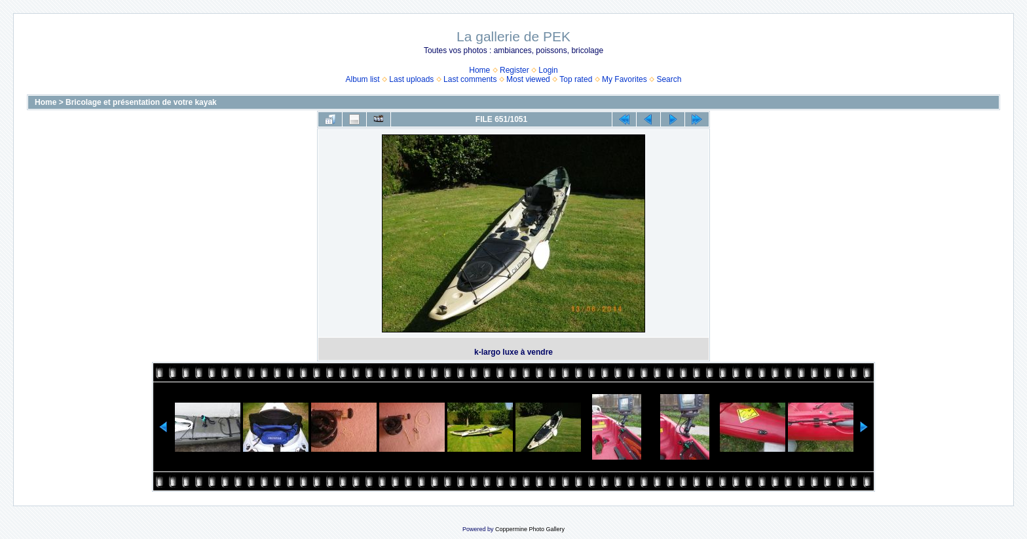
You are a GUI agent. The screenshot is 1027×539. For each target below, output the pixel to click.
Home (479, 70)
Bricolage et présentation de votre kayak (141, 102)
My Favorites (624, 79)
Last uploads (411, 79)
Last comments (469, 79)
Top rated (575, 79)
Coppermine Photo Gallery (530, 529)
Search (668, 79)
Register (514, 70)
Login (547, 70)
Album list (363, 79)
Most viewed (528, 79)
